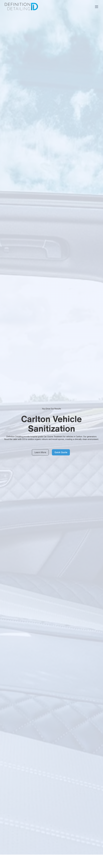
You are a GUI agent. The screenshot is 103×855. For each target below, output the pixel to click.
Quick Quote (60, 452)
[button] (96, 6)
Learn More (40, 452)
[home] (21, 6)
